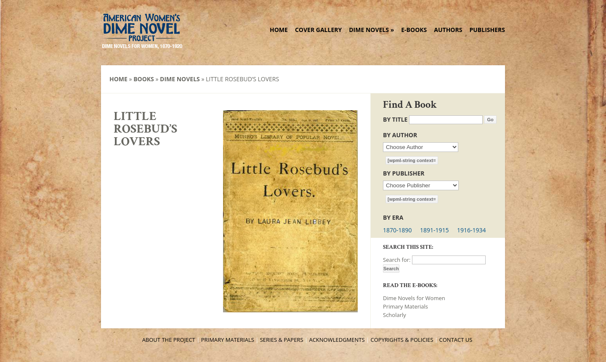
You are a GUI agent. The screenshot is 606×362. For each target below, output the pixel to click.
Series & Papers (281, 339)
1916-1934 (471, 230)
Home (279, 30)
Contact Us (456, 339)
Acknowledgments (336, 339)
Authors (448, 30)
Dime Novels (371, 30)
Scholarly (394, 315)
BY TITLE (395, 119)
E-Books (414, 30)
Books (143, 79)
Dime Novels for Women (414, 298)
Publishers (487, 30)
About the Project (168, 339)
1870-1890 (397, 230)
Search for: (396, 260)
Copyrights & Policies (402, 339)
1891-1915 (434, 230)
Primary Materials (405, 306)
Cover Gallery (318, 30)
